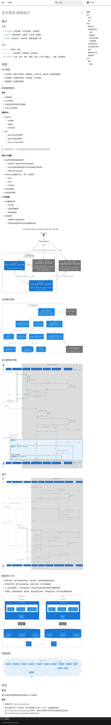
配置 (89, 61)
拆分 (89, 21)
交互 (88, 58)
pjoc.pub (16, 722)
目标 (89, 18)
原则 (90, 32)
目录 (88, 12)
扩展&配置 (92, 41)
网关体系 (91, 26)
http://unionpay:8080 (16, 142)
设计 (88, 15)
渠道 (90, 64)
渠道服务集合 (92, 29)
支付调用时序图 (93, 47)
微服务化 (92, 35)
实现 (88, 23)
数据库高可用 (92, 52)
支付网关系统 (92, 44)
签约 (89, 49)
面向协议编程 (93, 38)
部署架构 (91, 55)
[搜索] (70, 3)
